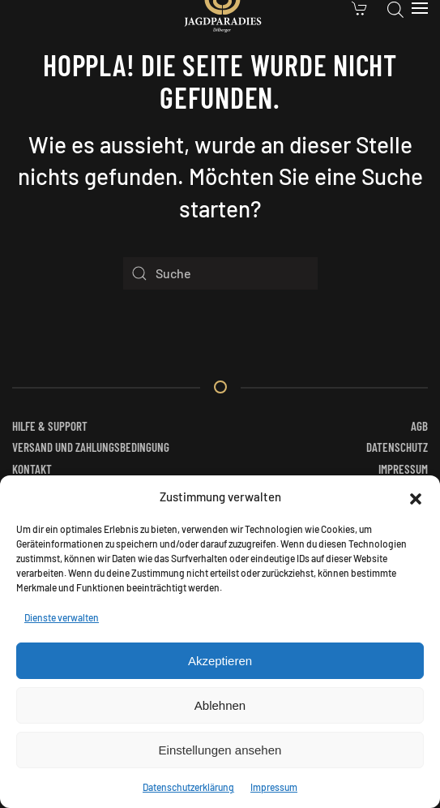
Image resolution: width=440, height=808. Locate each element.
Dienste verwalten (61, 617)
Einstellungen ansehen (220, 750)
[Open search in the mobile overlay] (395, 8)
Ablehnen (220, 705)
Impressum (273, 787)
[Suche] (220, 273)
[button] (416, 496)
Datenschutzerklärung (188, 787)
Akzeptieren (220, 661)
